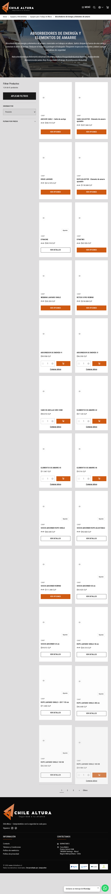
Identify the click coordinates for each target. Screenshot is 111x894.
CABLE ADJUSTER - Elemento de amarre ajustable (90, 121)
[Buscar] (94, 7)
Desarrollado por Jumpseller (36, 889)
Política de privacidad (11, 875)
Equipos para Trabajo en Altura (41, 17)
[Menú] (86, 7)
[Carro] (107, 7)
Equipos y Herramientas (18, 17)
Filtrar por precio (19, 122)
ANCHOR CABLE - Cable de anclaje (53, 121)
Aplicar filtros (19, 96)
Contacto (6, 864)
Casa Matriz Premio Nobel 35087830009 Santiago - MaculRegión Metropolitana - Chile (69, 871)
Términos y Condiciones (12, 868)
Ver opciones (55, 134)
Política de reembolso (11, 871)
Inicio (5, 17)
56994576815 (63, 864)
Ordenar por (8, 106)
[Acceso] (101, 7)
